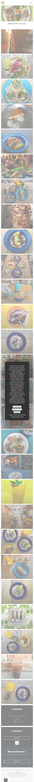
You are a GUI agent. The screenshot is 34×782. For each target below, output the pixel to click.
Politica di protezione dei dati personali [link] (17, 414)
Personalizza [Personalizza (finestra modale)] (17, 412)
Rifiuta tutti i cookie (17, 409)
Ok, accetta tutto (17, 406)
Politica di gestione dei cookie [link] (17, 416)
